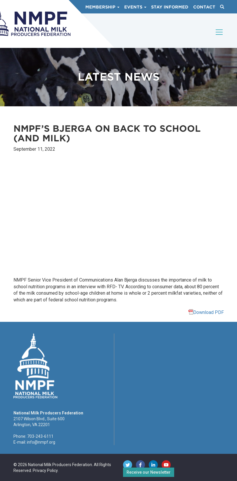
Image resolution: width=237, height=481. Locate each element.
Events (135, 7)
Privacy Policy (45, 470)
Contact (204, 7)
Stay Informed (169, 7)
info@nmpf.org (41, 442)
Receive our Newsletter (149, 472)
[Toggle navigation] (219, 37)
